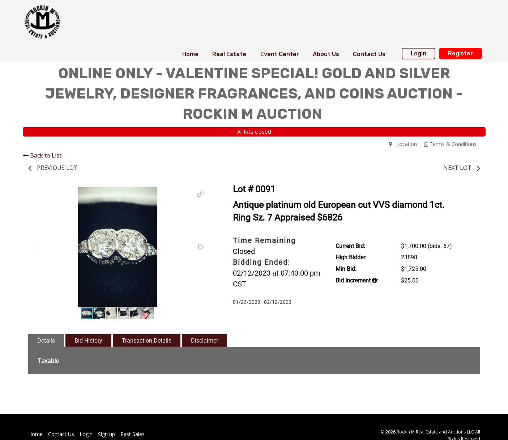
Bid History (88, 340)
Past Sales (132, 434)
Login (418, 53)
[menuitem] (190, 54)
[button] (200, 194)
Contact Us (369, 54)
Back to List (42, 155)
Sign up (106, 434)
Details (46, 340)
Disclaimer (204, 340)
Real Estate (229, 54)
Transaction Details (146, 340)
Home (190, 54)
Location (403, 144)
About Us (326, 54)
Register (460, 53)
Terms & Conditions (450, 144)
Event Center (279, 54)
